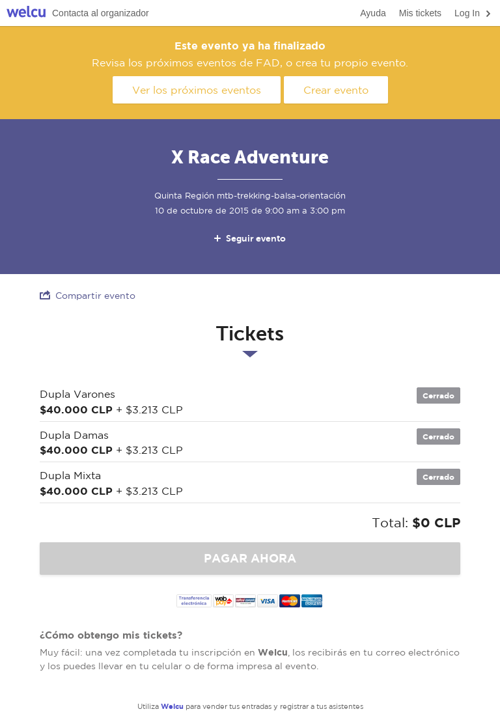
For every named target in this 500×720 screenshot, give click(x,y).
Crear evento (335, 90)
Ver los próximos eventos (196, 90)
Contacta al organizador (100, 13)
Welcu (26, 13)
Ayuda (372, 13)
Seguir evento (249, 238)
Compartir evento (87, 295)
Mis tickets (420, 13)
